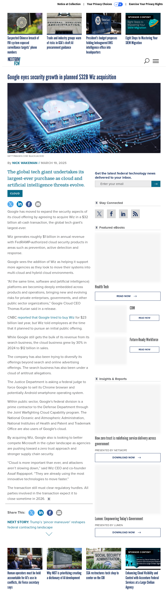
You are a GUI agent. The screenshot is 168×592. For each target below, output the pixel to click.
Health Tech (102, 286)
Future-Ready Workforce (144, 339)
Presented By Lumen (109, 525)
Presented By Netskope (111, 450)
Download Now (127, 458)
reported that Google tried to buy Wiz (46, 317)
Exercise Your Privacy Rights (146, 4)
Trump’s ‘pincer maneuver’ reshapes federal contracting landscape (46, 525)
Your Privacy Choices (105, 4)
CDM (132, 308)
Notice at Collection (68, 4)
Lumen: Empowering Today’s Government (119, 518)
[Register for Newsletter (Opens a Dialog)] (155, 184)
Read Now (128, 296)
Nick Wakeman (24, 163)
